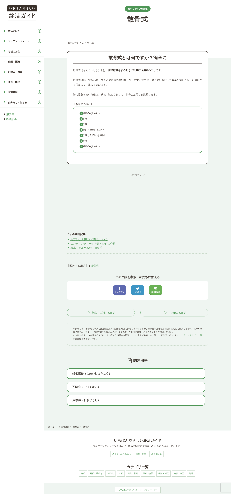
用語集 (10, 114)
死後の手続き (96, 463)
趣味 (191, 463)
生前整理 (13, 92)
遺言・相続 (14, 82)
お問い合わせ (95, 490)
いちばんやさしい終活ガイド (217, 490)
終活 (83, 463)
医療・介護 (148, 463)
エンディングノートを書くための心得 (93, 243)
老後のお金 (14, 51)
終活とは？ (14, 31)
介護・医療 (14, 61)
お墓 (121, 463)
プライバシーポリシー (76, 490)
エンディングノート (18, 41)
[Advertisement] (137, 197)
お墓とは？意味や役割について (89, 239)
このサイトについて (55, 490)
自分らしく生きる (17, 102)
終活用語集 (156, 443)
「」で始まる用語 (174, 312)
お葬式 (110, 463)
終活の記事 (141, 443)
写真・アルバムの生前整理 (86, 247)
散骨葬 (95, 265)
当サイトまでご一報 (192, 335)
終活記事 (11, 119)
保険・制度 (163, 463)
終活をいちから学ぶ (121, 443)
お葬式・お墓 (15, 71)
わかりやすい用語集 (138, 8)
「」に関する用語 (100, 312)
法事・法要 (179, 463)
